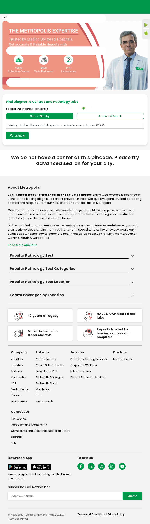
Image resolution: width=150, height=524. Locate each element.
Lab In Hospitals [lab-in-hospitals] (80, 371)
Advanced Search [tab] (110, 116)
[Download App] (17, 467)
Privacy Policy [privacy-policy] (116, 514)
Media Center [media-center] (20, 389)
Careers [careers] (16, 395)
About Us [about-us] (17, 359)
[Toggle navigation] (56, 50)
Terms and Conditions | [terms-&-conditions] (92, 514)
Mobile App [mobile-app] (43, 389)
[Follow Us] (80, 466)
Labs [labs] (39, 395)
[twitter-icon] (91, 466)
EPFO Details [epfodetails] (19, 401)
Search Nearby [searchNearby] (39, 116)
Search (17, 136)
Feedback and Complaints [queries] (29, 425)
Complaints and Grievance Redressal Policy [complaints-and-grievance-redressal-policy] (40, 431)
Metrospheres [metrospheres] (122, 359)
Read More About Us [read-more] (22, 245)
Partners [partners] (16, 371)
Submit (132, 496)
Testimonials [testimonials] (44, 401)
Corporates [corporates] (18, 377)
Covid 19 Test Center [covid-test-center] (50, 365)
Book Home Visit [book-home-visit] (46, 371)
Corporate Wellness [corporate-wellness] (83, 365)
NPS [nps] (13, 443)
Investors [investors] (17, 365)
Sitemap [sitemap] (16, 437)
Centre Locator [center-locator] (46, 359)
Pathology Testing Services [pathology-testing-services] (88, 359)
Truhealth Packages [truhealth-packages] (49, 377)
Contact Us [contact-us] (18, 419)
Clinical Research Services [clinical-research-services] (88, 377)
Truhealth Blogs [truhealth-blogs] (46, 383)
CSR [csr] (13, 383)
